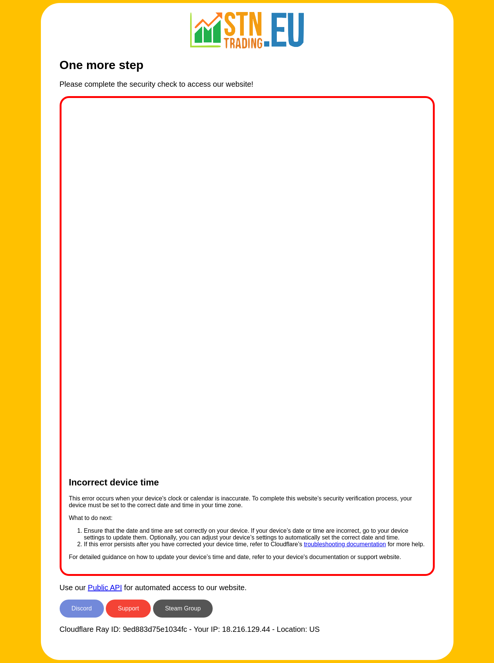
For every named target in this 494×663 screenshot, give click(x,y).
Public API (105, 587)
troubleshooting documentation (345, 544)
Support (128, 608)
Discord (82, 608)
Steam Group (183, 608)
